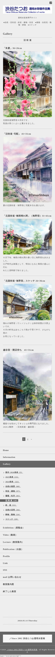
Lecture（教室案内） (13, 542)
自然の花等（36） (13, 510)
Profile (6, 556)
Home (6, 450)
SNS (5, 570)
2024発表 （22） (12, 482)
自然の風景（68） (13, 486)
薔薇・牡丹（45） (13, 496)
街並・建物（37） (13, 491)
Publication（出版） (13, 549)
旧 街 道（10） (11, 500)
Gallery (7, 464)
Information (9, 457)
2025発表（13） (12, 477)
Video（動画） (10, 535)
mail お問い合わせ (12, 577)
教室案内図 (8, 584)
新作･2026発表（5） (14, 472)
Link (5, 563)
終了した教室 (9, 591)
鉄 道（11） (11, 505)
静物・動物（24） (13, 515)
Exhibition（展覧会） (14, 528)
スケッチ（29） (12, 519)
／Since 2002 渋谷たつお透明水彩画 (22, 650)
